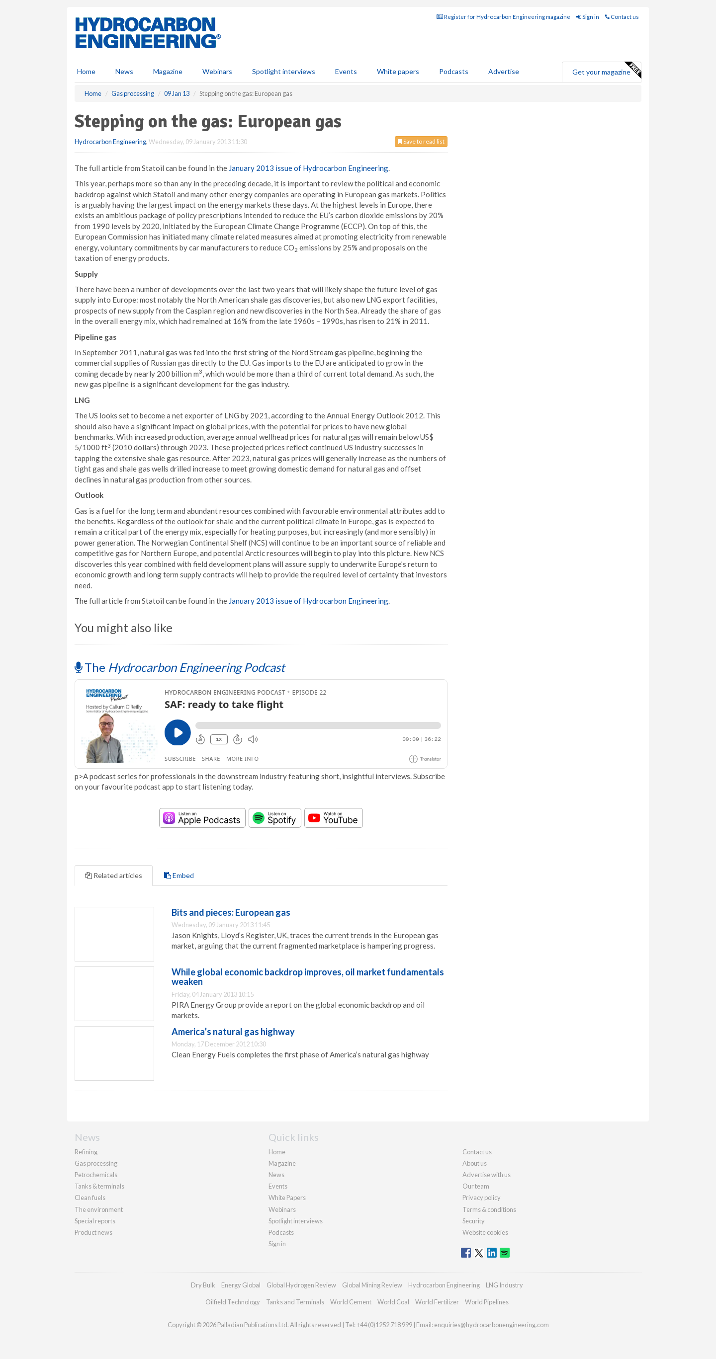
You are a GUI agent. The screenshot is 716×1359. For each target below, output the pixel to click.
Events (346, 71)
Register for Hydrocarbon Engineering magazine (503, 16)
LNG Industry (504, 1285)
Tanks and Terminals (295, 1302)
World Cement (350, 1302)
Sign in (587, 16)
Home (86, 71)
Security (473, 1221)
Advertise (503, 71)
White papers (398, 71)
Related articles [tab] (113, 875)
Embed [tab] (179, 875)
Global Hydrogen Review (301, 1285)
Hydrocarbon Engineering (110, 142)
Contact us (622, 16)
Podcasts (453, 71)
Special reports (95, 1221)
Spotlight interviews (283, 71)
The (180, 667)
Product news (93, 1232)
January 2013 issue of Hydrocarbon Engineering (308, 167)
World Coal (393, 1302)
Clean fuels (90, 1197)
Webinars (217, 71)
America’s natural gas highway (233, 1031)
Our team (475, 1186)
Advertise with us (486, 1175)
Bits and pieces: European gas (231, 912)
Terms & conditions (489, 1209)
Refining (86, 1152)
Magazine (167, 71)
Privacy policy (481, 1197)
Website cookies (485, 1232)
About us (474, 1163)
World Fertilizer (437, 1302)
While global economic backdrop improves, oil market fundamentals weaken (308, 976)
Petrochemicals (96, 1175)
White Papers (287, 1197)
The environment (99, 1209)
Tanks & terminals (99, 1186)
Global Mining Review (372, 1285)
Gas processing (96, 1163)
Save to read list (421, 141)
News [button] (124, 71)
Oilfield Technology (232, 1302)
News (276, 1175)
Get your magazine (606, 70)
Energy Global (241, 1285)
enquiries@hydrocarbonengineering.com (491, 1325)
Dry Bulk (203, 1285)
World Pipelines (487, 1302)
